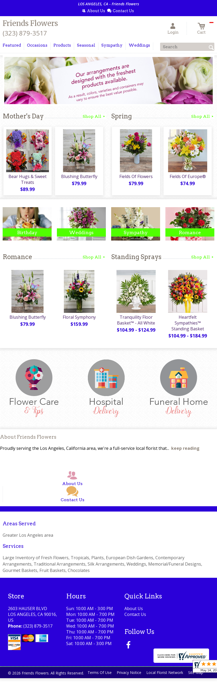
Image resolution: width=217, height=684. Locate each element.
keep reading (185, 449)
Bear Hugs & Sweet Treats (27, 180)
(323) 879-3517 (25, 33)
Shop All (94, 116)
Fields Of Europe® (187, 177)
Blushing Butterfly (79, 177)
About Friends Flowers (28, 439)
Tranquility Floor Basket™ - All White (136, 321)
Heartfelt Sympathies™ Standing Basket (187, 324)
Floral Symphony (78, 318)
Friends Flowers (30, 23)
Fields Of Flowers (135, 177)
